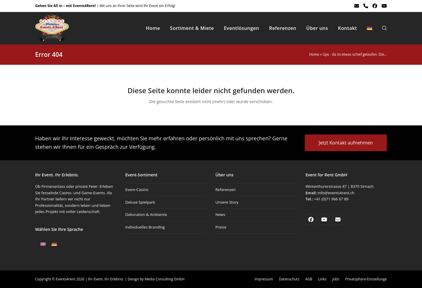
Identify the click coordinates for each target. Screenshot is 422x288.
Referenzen (225, 189)
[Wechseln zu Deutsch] (54, 244)
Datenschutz (289, 279)
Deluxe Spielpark (140, 202)
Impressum (263, 279)
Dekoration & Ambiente (146, 214)
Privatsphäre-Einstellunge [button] (366, 279)
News (220, 214)
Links (322, 279)
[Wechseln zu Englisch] (43, 244)
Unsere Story (226, 202)
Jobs (335, 279)
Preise (220, 227)
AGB (308, 279)
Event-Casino (137, 189)
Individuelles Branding (145, 227)
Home (314, 54)
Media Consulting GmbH (164, 279)
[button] (384, 28)
